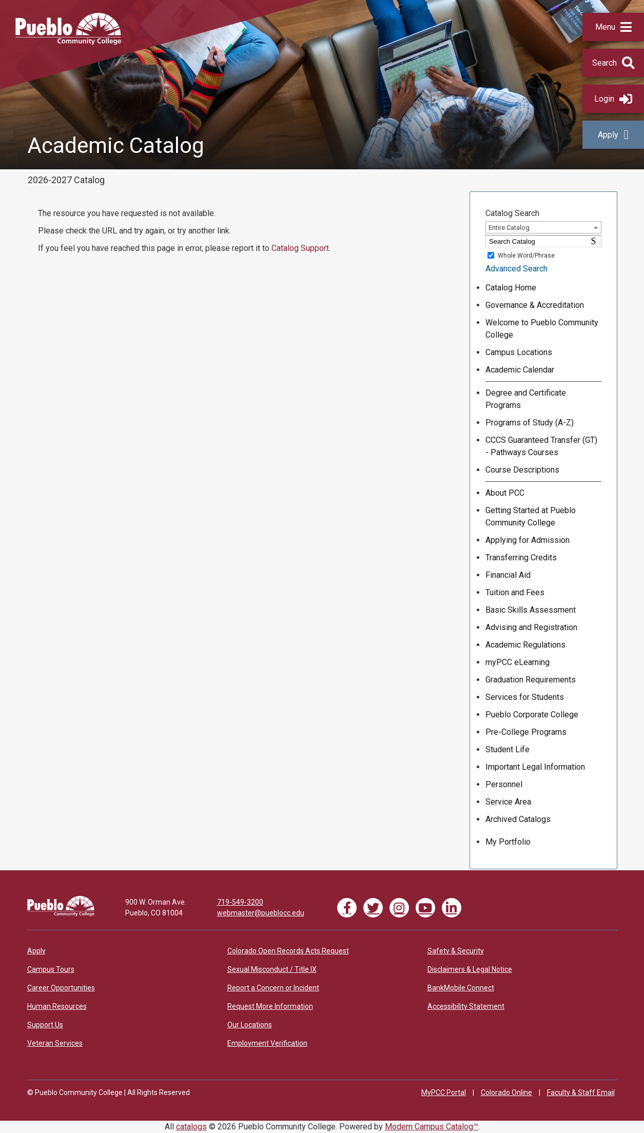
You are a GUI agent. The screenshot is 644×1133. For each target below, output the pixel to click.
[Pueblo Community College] (68, 42)
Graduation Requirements (530, 680)
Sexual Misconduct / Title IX (272, 969)
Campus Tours (50, 969)
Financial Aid (508, 575)
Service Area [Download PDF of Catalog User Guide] (508, 802)
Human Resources (57, 1006)
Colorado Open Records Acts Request (288, 951)
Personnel (503, 784)
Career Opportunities (61, 988)
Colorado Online (506, 1092)
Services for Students (524, 697)
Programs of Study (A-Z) (529, 422)
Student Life (507, 749)
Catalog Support (300, 248)
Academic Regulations (525, 645)
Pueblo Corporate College (531, 714)
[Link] (60, 914)
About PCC (504, 493)
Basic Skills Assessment (530, 610)
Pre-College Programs (526, 732)
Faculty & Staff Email (581, 1092)
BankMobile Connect (460, 988)
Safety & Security (455, 951)
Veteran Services (55, 1043)
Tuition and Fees (514, 592)
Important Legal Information (535, 767)
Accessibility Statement (465, 1006)
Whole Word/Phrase (526, 255)
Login (613, 98)
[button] (613, 27)
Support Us (45, 1025)
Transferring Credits (521, 557)
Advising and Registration (531, 627)
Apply (613, 134)
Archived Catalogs (518, 819)
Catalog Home (510, 287)
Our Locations (249, 1025)
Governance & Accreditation (534, 305)
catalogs (191, 1126)
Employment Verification (267, 1043)
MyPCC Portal (443, 1092)
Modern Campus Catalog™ (431, 1126)
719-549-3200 (240, 902)
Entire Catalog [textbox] (509, 227)
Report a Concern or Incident (273, 988)
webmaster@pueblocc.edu (260, 913)
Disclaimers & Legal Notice (469, 969)
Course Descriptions (522, 470)
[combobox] (543, 227)
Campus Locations (518, 352)
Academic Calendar (519, 370)
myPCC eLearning (517, 662)
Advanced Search (516, 269)
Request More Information (270, 1006)
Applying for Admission (527, 540)
